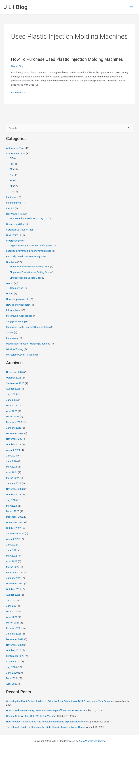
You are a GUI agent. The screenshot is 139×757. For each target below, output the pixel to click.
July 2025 (11, 394)
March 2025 (12, 416)
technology (12, 338)
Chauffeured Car (15, 224)
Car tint (10, 208)
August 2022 (13, 539)
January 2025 (13, 427)
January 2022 (13, 577)
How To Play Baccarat (18, 304)
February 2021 (14, 628)
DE (11, 158)
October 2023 (13, 494)
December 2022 (15, 516)
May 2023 (11, 505)
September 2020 (15, 655)
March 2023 (12, 511)
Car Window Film (15, 213)
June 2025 (12, 399)
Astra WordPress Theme (92, 740)
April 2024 (11, 472)
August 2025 (13, 388)
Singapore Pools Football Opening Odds (28, 326)
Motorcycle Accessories (19, 315)
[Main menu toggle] (132, 7)
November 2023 (15, 488)
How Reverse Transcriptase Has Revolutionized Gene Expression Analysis (46, 721)
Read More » (18, 92)
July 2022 (11, 544)
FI (11, 163)
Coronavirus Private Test (19, 229)
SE (11, 186)
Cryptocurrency (14, 240)
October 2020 (13, 650)
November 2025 (15, 372)
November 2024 (15, 438)
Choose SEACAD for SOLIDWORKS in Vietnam (31, 715)
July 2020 (11, 667)
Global (14, 66)
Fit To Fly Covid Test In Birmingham (25, 256)
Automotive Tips (15, 148)
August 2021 (13, 594)
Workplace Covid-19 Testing (21, 354)
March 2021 (12, 622)
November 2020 (15, 644)
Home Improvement (17, 299)
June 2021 (12, 605)
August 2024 (13, 450)
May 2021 (11, 611)
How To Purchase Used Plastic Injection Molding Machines (67, 59)
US (11, 191)
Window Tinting (14, 349)
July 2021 (11, 600)
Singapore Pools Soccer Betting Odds (30, 272)
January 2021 (13, 633)
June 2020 (12, 672)
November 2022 (15, 522)
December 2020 (15, 639)
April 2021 (11, 617)
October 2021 (13, 589)
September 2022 (15, 533)
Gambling (11, 262)
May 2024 (11, 466)
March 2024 (12, 477)
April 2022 (11, 561)
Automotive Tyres (15, 153)
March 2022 (12, 566)
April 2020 (11, 683)
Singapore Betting (16, 321)
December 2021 (15, 583)
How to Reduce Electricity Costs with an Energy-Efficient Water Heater (44, 710)
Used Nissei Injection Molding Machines (28, 343)
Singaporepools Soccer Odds (26, 277)
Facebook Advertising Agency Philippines (28, 250)
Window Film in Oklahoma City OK (28, 218)
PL (11, 180)
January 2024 (13, 483)
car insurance (13, 202)
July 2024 (11, 455)
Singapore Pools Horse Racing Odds (29, 266)
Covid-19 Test (13, 235)
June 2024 (12, 461)
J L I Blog (16, 7)
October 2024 (13, 444)
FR (11, 169)
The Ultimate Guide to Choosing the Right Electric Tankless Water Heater (46, 727)
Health (9, 293)
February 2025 (14, 422)
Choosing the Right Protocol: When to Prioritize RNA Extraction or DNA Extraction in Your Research (60, 701)
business (11, 197)
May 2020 (11, 678)
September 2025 (15, 383)
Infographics (13, 310)
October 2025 (13, 377)
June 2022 (12, 550)
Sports (9, 332)
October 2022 (13, 527)
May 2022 (11, 555)
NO (11, 174)
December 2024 (15, 433)
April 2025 (11, 411)
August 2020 (13, 661)
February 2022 (14, 572)
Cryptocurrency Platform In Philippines (31, 245)
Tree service (16, 287)
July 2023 (11, 500)
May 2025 (11, 405)
